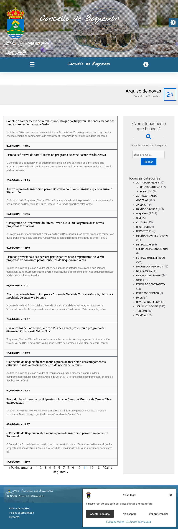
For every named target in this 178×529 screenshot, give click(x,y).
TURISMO (142, 315)
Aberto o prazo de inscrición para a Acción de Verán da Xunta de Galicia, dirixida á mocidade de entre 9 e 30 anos (59, 296)
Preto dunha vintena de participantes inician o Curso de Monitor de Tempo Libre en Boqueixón (58, 401)
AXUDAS (141, 204)
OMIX (139, 284)
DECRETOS (143, 227)
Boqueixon (142, 213)
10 (78, 468)
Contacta (14, 515)
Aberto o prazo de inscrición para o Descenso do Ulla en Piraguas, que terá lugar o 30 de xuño (59, 190)
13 (98, 468)
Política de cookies (115, 522)
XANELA (141, 319)
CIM (138, 218)
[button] (173, 22)
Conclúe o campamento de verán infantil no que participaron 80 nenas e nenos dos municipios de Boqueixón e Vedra (60, 122)
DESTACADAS (144, 244)
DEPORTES (142, 231)
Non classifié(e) (145, 275)
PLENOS (145, 191)
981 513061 (11, 496)
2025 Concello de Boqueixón (32, 491)
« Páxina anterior (20, 468)
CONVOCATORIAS (151, 187)
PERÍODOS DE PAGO (148, 297)
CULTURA (142, 222)
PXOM (140, 302)
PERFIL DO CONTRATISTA (151, 288)
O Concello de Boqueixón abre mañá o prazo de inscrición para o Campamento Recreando (57, 434)
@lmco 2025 (9, 494)
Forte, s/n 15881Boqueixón (31, 496)
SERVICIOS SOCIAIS (148, 310)
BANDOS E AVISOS (147, 209)
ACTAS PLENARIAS (147, 182)
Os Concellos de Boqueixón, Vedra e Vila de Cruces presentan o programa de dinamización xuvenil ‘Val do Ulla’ (55, 329)
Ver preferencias (159, 514)
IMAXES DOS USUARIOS (150, 266)
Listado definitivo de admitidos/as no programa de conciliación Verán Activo (56, 155)
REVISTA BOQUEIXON (149, 306)
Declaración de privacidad (138, 522)
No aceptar (129, 514)
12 (91, 468)
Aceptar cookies (100, 514)
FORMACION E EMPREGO (151, 257)
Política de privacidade (21, 511)
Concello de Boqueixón (79, 18)
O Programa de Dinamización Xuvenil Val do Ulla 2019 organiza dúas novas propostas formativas (55, 224)
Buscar (148, 161)
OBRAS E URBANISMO (149, 280)
